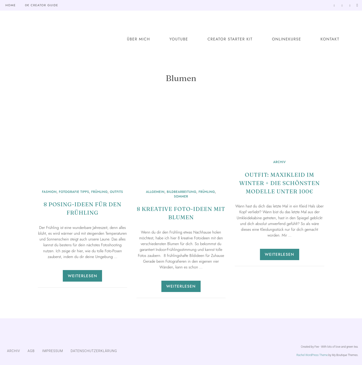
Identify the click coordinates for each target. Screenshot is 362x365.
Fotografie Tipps (74, 191)
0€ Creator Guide (41, 5)
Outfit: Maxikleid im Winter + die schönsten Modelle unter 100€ (279, 183)
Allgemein (155, 191)
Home (10, 5)
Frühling (99, 191)
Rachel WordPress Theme (312, 355)
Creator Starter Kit (230, 39)
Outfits (116, 191)
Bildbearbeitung (181, 191)
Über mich (138, 39)
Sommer (181, 196)
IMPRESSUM (52, 351)
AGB (31, 351)
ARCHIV (279, 162)
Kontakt (329, 39)
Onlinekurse (286, 39)
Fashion (49, 191)
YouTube (178, 39)
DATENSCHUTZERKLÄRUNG (94, 351)
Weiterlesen (82, 276)
